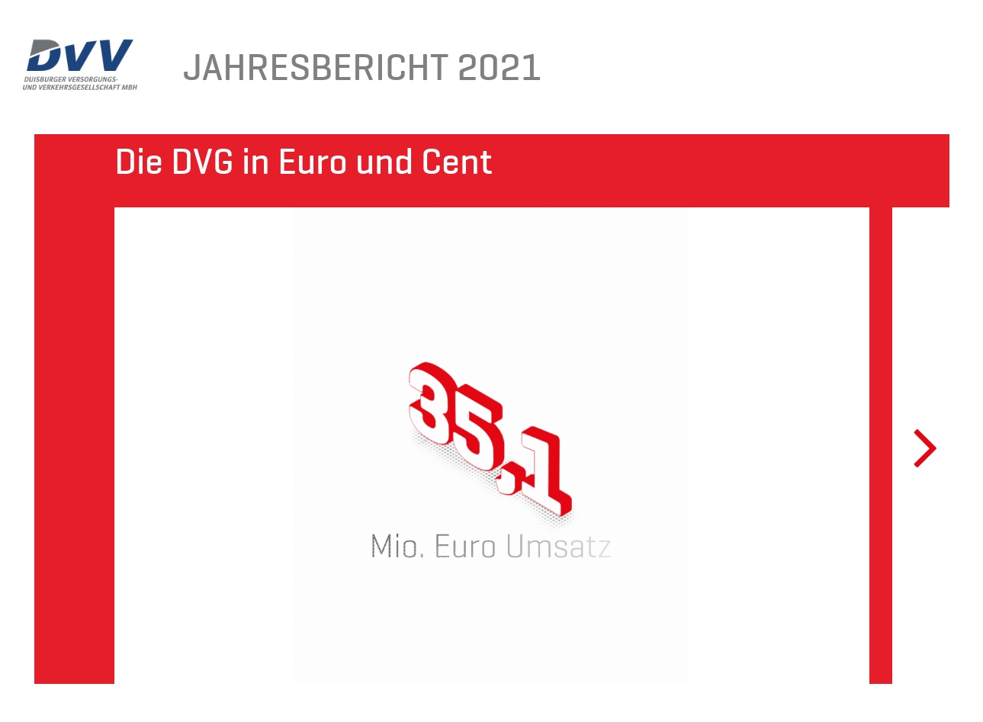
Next (915, 446)
